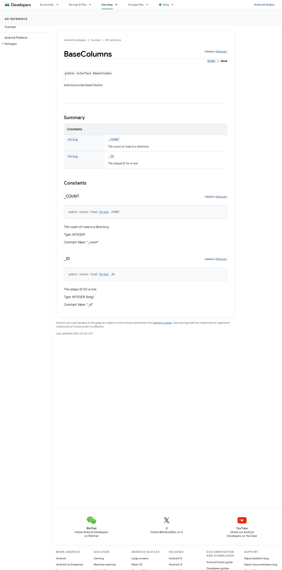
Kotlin (211, 61)
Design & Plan (78, 4)
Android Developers (75, 40)
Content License (162, 322)
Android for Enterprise (69, 564)
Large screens (139, 558)
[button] (25, 44)
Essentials (47, 4)
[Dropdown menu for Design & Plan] (92, 4)
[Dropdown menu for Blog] (174, 4)
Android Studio (264, 4)
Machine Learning (105, 564)
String (73, 139)
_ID (111, 156)
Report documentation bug (260, 564)
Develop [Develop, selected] (107, 4)
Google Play (136, 4)
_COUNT (114, 139)
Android (61, 558)
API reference (16, 19)
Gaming (99, 558)
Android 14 (175, 564)
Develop (95, 40)
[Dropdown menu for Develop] (118, 4)
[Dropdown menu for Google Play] (149, 4)
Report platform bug (256, 558)
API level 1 (221, 51)
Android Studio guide (220, 562)
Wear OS (136, 564)
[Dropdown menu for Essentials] (59, 4)
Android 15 (175, 558)
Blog (166, 4)
